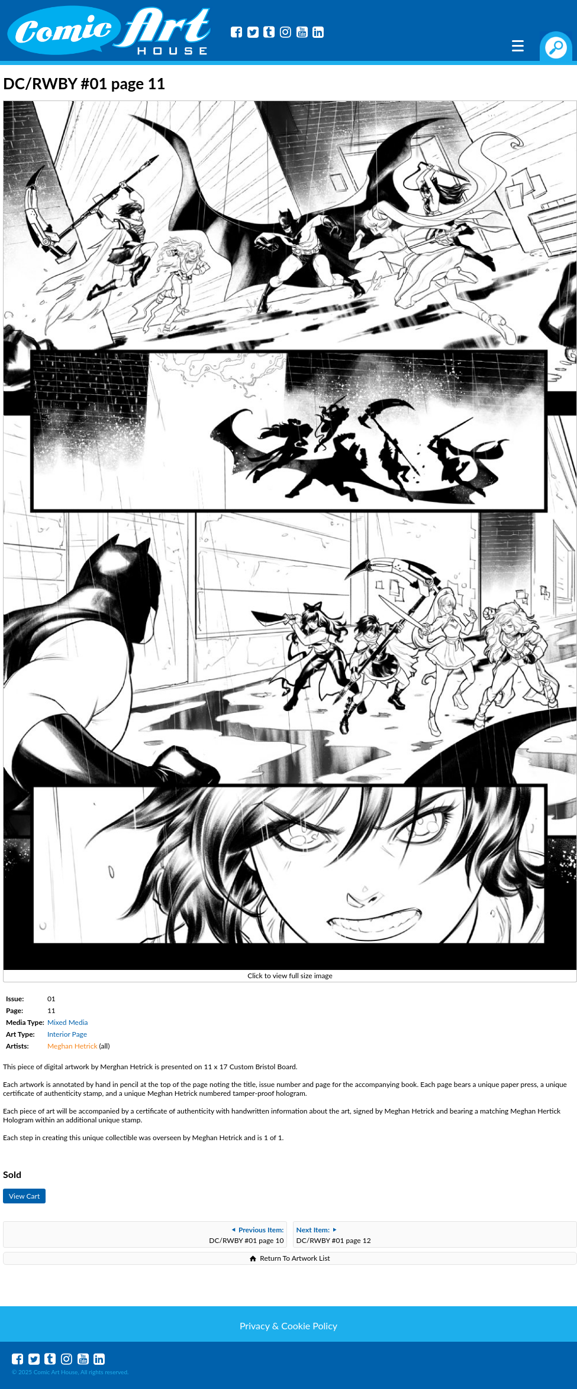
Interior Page (67, 1034)
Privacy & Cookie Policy (288, 1325)
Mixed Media (67, 1022)
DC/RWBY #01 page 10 (246, 1235)
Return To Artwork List (295, 1258)
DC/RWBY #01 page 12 (333, 1235)
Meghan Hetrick (72, 1045)
